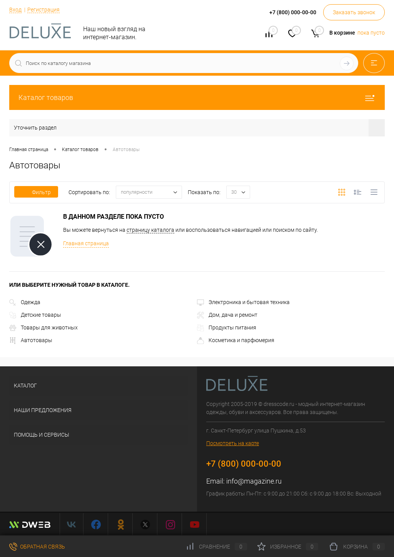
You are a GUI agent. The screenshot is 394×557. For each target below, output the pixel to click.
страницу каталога (150, 230)
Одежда (24, 302)
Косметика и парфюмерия (235, 340)
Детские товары (35, 315)
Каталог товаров (197, 97)
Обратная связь (37, 547)
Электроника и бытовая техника (243, 302)
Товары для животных (43, 327)
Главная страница (86, 243)
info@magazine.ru (254, 481)
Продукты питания (226, 327)
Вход (15, 10)
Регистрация (43, 10)
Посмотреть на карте (232, 443)
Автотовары (30, 340)
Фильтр (36, 192)
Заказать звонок (354, 12)
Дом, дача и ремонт (227, 315)
